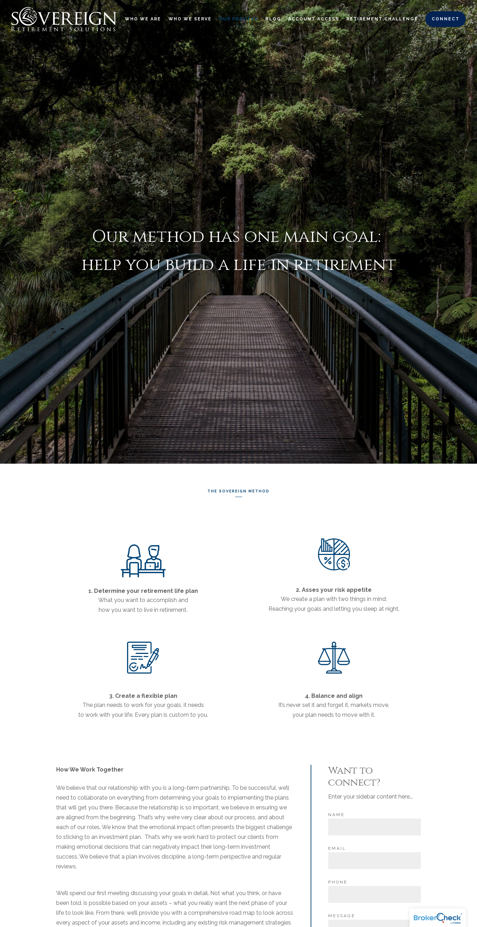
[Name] (374, 825)
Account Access (313, 18)
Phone (337, 880)
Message (341, 914)
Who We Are (143, 18)
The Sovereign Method (238, 490)
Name (336, 812)
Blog (273, 18)
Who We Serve (190, 18)
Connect (445, 18)
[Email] (374, 858)
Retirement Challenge (382, 18)
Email (337, 846)
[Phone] (374, 892)
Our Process (238, 18)
